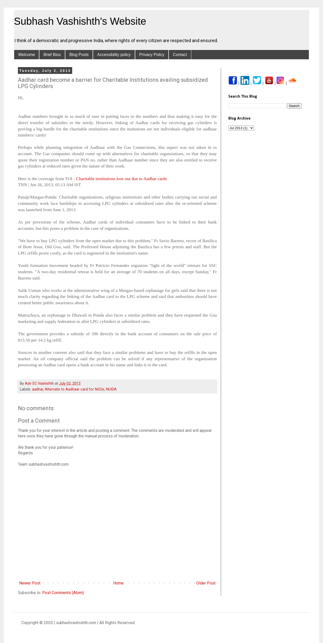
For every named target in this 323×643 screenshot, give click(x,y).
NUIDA (111, 389)
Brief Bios (52, 54)
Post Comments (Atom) (63, 592)
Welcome (26, 54)
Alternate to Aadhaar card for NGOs (74, 389)
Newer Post (29, 583)
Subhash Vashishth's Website (80, 21)
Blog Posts (79, 54)
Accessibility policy (113, 54)
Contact (180, 54)
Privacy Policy (152, 54)
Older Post (206, 583)
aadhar (37, 389)
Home (118, 583)
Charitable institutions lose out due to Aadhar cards (121, 178)
